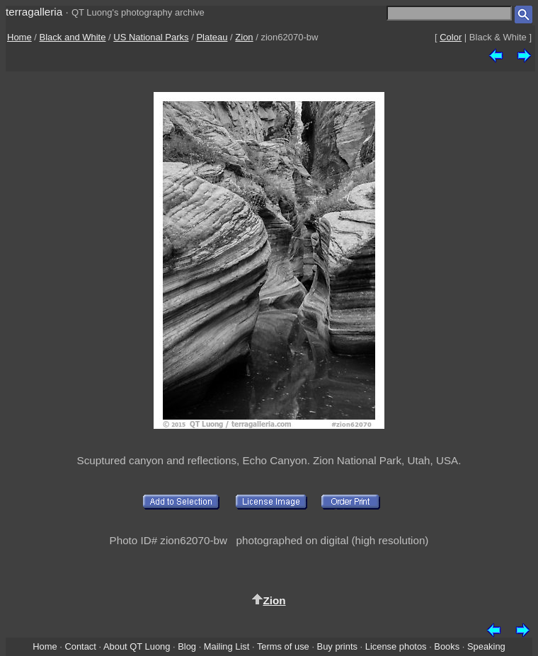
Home (19, 37)
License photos (396, 646)
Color (451, 37)
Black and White (73, 37)
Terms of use (283, 646)
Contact (80, 646)
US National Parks (150, 37)
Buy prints (337, 646)
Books (446, 646)
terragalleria (34, 12)
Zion (244, 37)
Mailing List (227, 646)
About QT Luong (136, 646)
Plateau (211, 37)
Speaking (486, 646)
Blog (187, 646)
